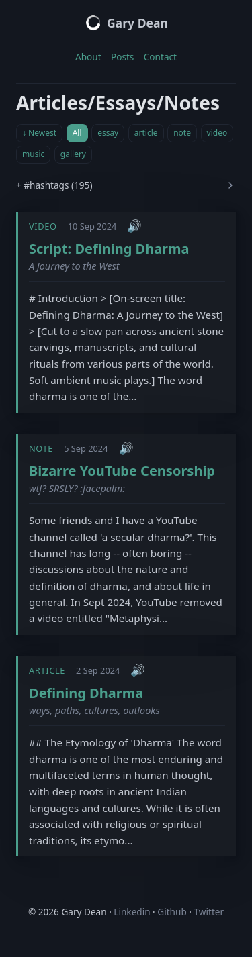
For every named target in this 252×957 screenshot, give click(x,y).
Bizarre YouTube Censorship (122, 471)
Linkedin (132, 911)
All (77, 132)
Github (171, 911)
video (217, 132)
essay (107, 132)
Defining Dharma (86, 693)
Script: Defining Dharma (109, 249)
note (182, 132)
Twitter (209, 911)
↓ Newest (39, 132)
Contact (160, 56)
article (146, 132)
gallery (73, 154)
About (88, 56)
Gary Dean (126, 22)
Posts (122, 56)
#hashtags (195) (58, 185)
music (33, 154)
